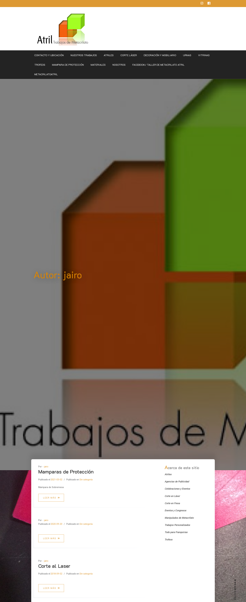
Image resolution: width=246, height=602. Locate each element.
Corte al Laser (54, 565)
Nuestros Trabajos (84, 55)
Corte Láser (128, 55)
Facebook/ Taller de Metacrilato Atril (158, 64)
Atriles (109, 55)
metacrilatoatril (46, 74)
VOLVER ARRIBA (235, 589)
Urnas (187, 55)
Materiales (98, 64)
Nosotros (119, 64)
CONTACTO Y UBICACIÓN (49, 55)
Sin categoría (86, 479)
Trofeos (39, 64)
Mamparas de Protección (66, 471)
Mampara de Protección (68, 64)
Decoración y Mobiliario (160, 55)
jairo (46, 466)
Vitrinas (204, 55)
